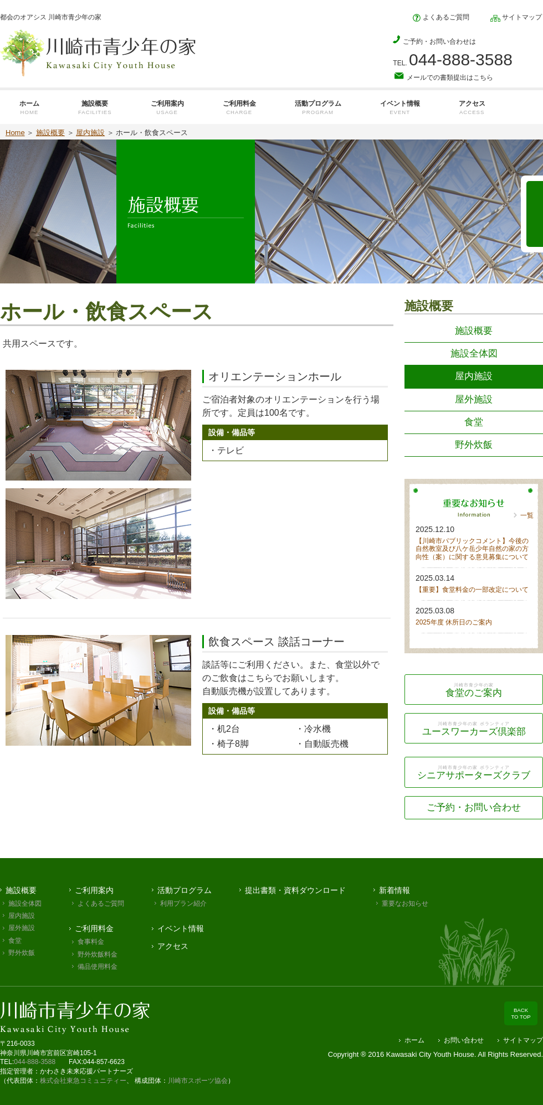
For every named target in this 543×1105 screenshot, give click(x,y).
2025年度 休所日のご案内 (454, 622)
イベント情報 (180, 928)
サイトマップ (516, 17)
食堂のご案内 (473, 690)
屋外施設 (474, 399)
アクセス (172, 946)
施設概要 (50, 132)
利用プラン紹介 (183, 903)
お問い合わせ (464, 1040)
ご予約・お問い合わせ (474, 807)
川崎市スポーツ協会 (198, 1081)
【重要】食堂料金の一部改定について (472, 589)
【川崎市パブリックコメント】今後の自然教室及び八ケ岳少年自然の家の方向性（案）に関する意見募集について (472, 549)
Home (15, 132)
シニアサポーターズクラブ (473, 773)
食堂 (473, 422)
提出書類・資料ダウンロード (295, 890)
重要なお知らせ (405, 903)
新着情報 (394, 890)
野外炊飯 (474, 445)
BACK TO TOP (520, 1013)
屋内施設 (90, 132)
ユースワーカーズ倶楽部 (473, 729)
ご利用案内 (94, 890)
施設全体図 (474, 353)
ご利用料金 (94, 928)
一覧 (527, 515)
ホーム (414, 1040)
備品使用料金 (97, 966)
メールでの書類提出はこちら (443, 77)
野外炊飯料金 (97, 954)
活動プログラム (184, 890)
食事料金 (91, 942)
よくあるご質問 (441, 17)
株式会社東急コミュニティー (83, 1081)
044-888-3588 (34, 1062)
